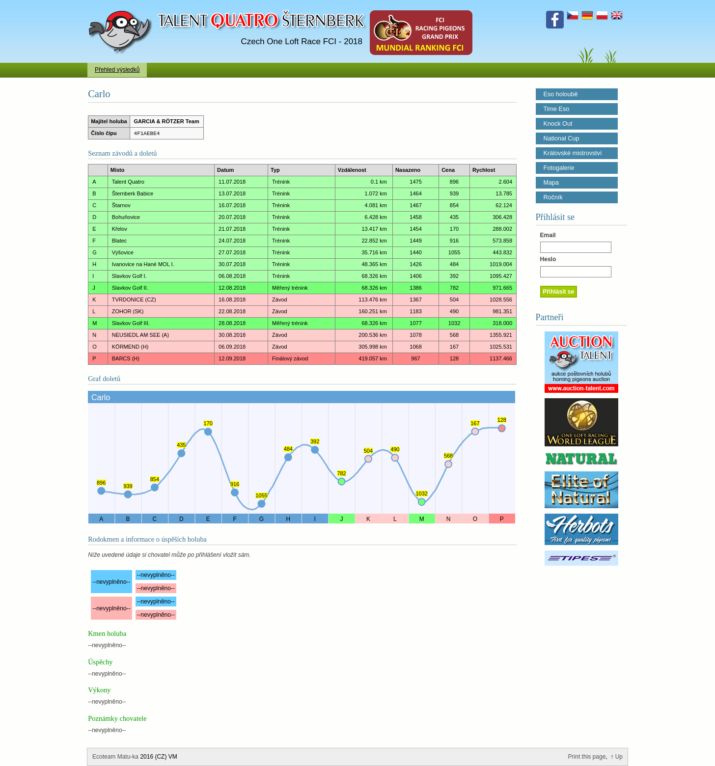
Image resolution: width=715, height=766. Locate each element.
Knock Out (558, 123)
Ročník (553, 197)
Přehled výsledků (117, 69)
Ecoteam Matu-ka (115, 756)
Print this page (587, 756)
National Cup (561, 138)
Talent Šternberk (122, 5)
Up (619, 756)
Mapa (551, 182)
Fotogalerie (559, 167)
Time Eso (557, 109)
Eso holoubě (561, 94)
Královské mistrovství (573, 153)
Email (548, 235)
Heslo (548, 259)
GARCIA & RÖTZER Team (166, 121)
